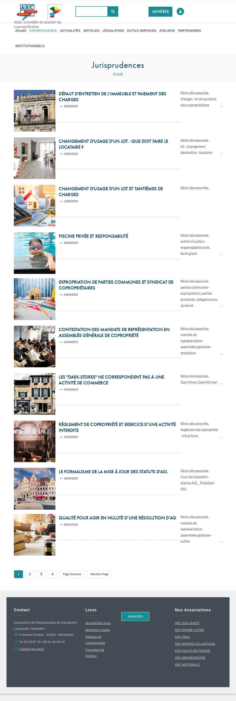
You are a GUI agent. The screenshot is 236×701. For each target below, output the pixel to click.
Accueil (21, 32)
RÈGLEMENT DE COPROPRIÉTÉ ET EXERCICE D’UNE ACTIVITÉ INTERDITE (117, 435)
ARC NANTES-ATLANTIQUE (195, 651)
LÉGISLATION (116, 32)
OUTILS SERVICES (145, 32)
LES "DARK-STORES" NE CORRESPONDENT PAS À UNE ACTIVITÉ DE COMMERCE (111, 387)
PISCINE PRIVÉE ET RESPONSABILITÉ (93, 243)
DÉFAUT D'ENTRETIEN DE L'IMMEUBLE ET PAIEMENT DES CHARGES (112, 104)
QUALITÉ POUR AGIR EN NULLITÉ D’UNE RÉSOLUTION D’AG (117, 525)
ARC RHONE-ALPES (189, 637)
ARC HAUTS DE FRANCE (192, 658)
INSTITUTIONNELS (56, 52)
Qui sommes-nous (98, 630)
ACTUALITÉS (72, 32)
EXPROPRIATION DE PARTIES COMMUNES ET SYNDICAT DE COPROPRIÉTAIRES (116, 292)
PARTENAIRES (27, 52)
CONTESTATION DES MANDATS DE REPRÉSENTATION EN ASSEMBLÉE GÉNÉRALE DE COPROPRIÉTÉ (114, 340)
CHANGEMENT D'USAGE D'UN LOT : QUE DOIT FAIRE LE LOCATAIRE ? (113, 151)
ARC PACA (182, 644)
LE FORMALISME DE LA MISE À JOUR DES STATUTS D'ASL (113, 479)
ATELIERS (171, 32)
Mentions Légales (98, 637)
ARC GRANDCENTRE (190, 665)
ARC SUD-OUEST (187, 630)
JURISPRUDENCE (44, 32)
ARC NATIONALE (187, 672)
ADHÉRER (160, 11)
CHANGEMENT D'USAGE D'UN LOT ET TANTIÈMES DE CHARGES (111, 199)
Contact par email (29, 656)
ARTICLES (94, 32)
